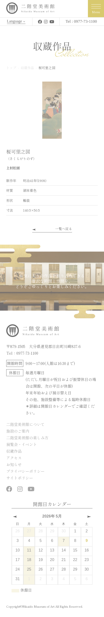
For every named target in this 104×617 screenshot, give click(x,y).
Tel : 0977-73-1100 (81, 21)
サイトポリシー (19, 478)
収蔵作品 (14, 451)
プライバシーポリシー (25, 471)
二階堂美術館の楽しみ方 (27, 438)
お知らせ (14, 464)
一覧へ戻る (63, 228)
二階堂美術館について (25, 424)
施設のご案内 (17, 431)
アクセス (14, 458)
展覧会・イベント (21, 444)
